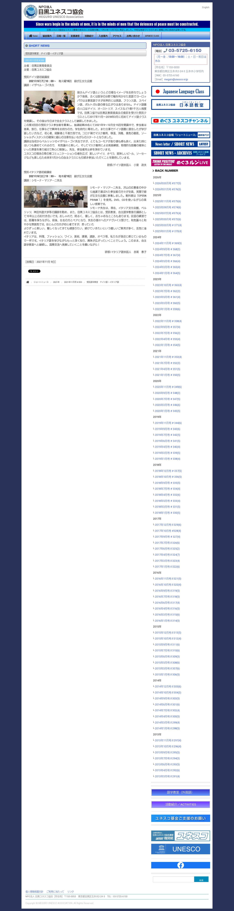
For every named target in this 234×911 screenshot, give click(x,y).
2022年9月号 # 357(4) (167, 327)
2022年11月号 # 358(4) (168, 321)
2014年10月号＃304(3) (168, 693)
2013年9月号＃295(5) (167, 753)
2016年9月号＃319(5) (167, 591)
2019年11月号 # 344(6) (168, 423)
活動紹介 (89, 35)
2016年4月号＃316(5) (167, 609)
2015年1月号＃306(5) (167, 675)
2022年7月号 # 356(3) (167, 333)
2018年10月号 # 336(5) (168, 477)
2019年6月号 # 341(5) (167, 441)
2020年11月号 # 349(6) (168, 387)
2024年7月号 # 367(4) (167, 255)
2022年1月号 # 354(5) (167, 345)
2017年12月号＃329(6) (168, 525)
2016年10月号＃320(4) (168, 585)
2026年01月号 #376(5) (168, 189)
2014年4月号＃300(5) (167, 717)
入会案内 (103, 35)
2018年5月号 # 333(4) (167, 501)
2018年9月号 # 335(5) (167, 483)
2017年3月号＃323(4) (167, 561)
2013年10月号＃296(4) (168, 746)
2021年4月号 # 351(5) (167, 369)
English (205, 7)
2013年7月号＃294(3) (167, 758)
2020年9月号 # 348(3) (167, 393)
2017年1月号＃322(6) (167, 567)
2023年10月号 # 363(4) (168, 285)
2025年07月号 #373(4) (168, 213)
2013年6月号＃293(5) (167, 764)
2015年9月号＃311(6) (167, 645)
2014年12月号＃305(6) (168, 687)
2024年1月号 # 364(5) (167, 273)
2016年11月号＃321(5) (168, 579)
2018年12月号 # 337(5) (168, 471)
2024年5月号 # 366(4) (167, 261)
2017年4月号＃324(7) (167, 555)
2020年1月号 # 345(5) (167, 411)
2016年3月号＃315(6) (167, 615)
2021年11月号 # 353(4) (168, 357)
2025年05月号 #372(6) (168, 219)
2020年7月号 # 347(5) (167, 399)
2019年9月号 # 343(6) (167, 429)
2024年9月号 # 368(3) (167, 249)
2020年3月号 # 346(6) (167, 405)
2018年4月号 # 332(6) (167, 495)
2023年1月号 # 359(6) (167, 309)
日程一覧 (61, 35)
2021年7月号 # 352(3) (167, 363)
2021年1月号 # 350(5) (167, 375)
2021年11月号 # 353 (34, 60)
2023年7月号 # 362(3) (167, 291)
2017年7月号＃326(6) (167, 543)
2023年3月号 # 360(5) (167, 303)
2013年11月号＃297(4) (168, 740)
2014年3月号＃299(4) (167, 723)
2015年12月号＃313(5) (168, 633)
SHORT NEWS (39, 46)
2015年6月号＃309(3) (167, 657)
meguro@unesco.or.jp (176, 79)
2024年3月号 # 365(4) (167, 267)
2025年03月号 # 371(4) (168, 225)
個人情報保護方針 (34, 891)
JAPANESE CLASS (152, 35)
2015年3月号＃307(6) (167, 669)
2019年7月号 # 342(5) (167, 435)
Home (33, 35)
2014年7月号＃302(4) (167, 710)
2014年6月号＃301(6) (167, 705)
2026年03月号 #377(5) (168, 183)
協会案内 (47, 35)
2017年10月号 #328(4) (168, 531)
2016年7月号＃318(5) (167, 597)
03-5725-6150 (185, 50)
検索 (201, 880)
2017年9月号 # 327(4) (167, 537)
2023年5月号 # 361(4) (167, 297)
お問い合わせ (133, 35)
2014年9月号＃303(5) (167, 698)
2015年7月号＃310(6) (167, 651)
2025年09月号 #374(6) (168, 207)
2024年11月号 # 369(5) (168, 243)
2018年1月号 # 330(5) (167, 513)
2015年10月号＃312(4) (168, 639)
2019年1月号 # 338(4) (167, 459)
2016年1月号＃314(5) (167, 621)
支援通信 (75, 35)
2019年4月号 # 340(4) (167, 447)
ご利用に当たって (55, 891)
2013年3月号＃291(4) (167, 776)
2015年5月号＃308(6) (167, 663)
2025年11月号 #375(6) (168, 201)
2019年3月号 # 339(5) (167, 453)
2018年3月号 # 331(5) (167, 507)
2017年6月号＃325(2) (167, 549)
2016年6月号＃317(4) (167, 603)
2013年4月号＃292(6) (167, 770)
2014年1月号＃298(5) (167, 728)
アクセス (117, 35)
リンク (70, 891)
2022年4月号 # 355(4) (167, 339)
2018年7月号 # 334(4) (167, 489)
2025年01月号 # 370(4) (168, 231)
